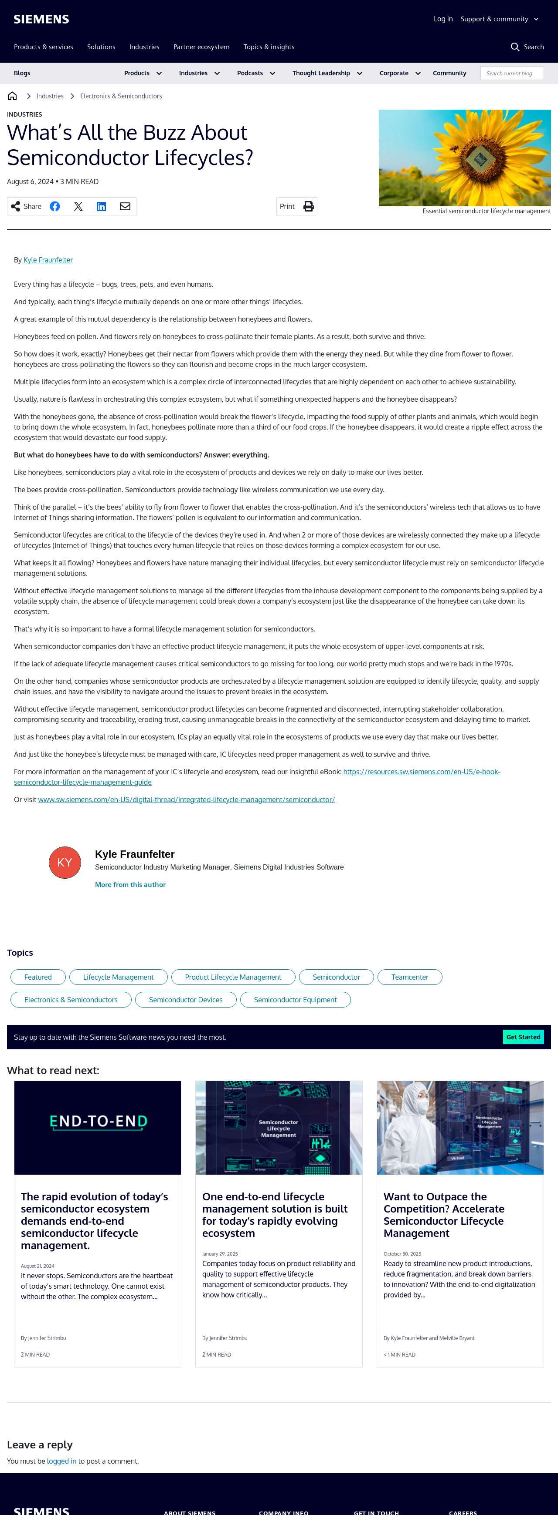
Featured (38, 977)
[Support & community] (500, 19)
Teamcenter (410, 977)
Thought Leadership (321, 73)
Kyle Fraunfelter (48, 259)
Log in (443, 18)
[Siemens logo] (41, 19)
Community (449, 73)
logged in (62, 1461)
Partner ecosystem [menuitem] (202, 47)
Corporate (394, 73)
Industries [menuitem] (144, 47)
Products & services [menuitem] (43, 47)
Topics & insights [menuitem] (269, 47)
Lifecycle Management (118, 977)
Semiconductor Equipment (295, 999)
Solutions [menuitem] (101, 47)
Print (287, 206)
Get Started (524, 1037)
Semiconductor (337, 977)
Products (137, 73)
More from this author (130, 884)
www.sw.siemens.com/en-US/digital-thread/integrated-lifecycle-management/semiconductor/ (186, 799)
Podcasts (250, 73)
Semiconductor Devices (186, 999)
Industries (193, 73)
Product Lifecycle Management (233, 977)
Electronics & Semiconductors (71, 999)
